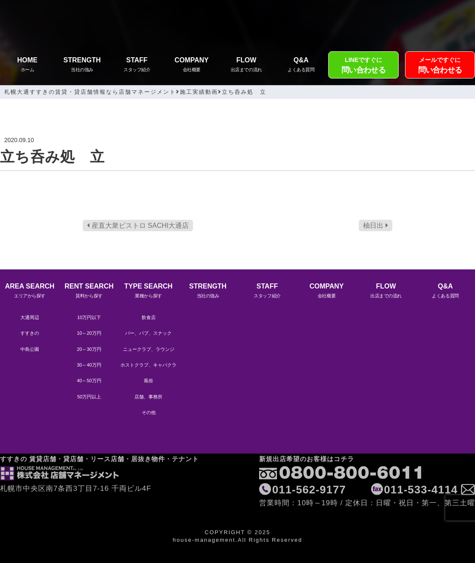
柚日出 (375, 225)
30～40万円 (89, 364)
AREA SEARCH (29, 292)
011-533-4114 (421, 468)
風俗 (148, 380)
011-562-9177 (309, 468)
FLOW (246, 65)
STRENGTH (82, 65)
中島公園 (29, 349)
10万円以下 (89, 317)
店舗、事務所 (148, 396)
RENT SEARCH (89, 292)
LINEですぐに (363, 66)
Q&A (301, 65)
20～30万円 (89, 349)
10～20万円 (89, 333)
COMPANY (191, 65)
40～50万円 (89, 380)
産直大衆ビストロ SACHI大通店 (138, 225)
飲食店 (149, 317)
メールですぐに (440, 66)
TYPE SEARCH (148, 292)
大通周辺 (29, 317)
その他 (149, 412)
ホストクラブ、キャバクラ (148, 364)
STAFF (136, 65)
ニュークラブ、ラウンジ (148, 349)
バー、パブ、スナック (148, 333)
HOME (27, 65)
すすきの (29, 333)
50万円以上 (89, 396)
